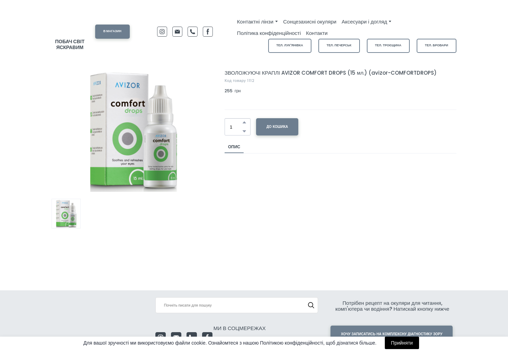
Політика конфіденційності (269, 33)
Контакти (316, 33)
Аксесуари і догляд (364, 21)
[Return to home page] (70, 25)
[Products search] (236, 305)
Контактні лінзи (255, 21)
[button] (112, 32)
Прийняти (402, 343)
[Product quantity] (236, 126)
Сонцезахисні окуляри (309, 21)
